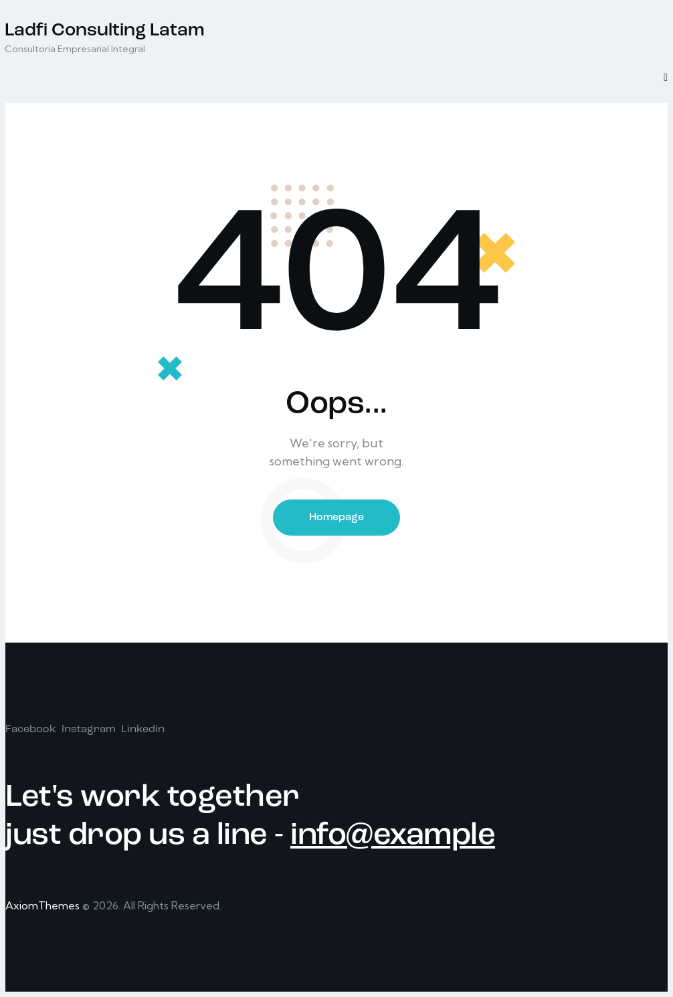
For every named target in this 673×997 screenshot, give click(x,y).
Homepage (336, 517)
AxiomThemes (42, 905)
